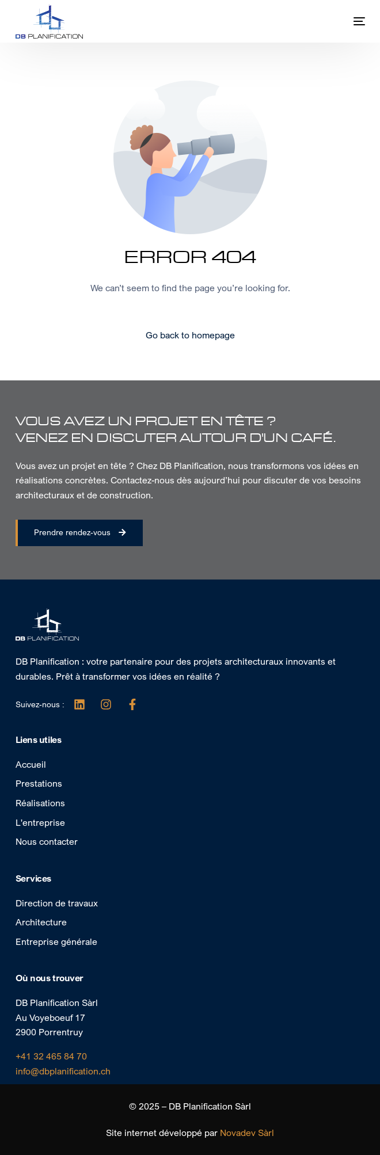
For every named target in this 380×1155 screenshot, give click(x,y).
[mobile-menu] (347, 21)
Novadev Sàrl (247, 1132)
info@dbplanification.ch (63, 1071)
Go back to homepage (190, 335)
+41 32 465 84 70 (51, 1056)
